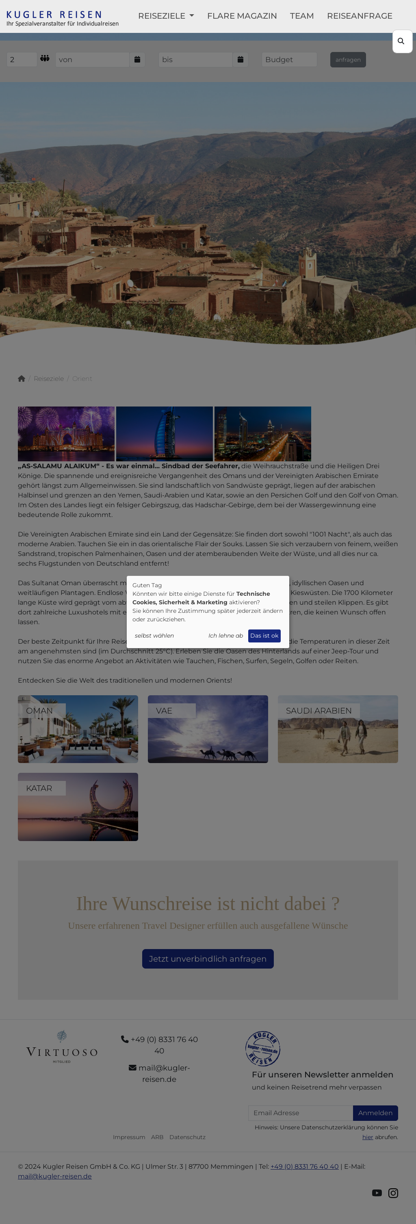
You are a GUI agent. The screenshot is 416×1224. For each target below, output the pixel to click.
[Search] (402, 41)
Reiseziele (162, 16)
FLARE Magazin (242, 16)
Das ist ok (264, 635)
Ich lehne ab (225, 635)
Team (302, 16)
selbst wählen (154, 635)
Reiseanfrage (359, 16)
